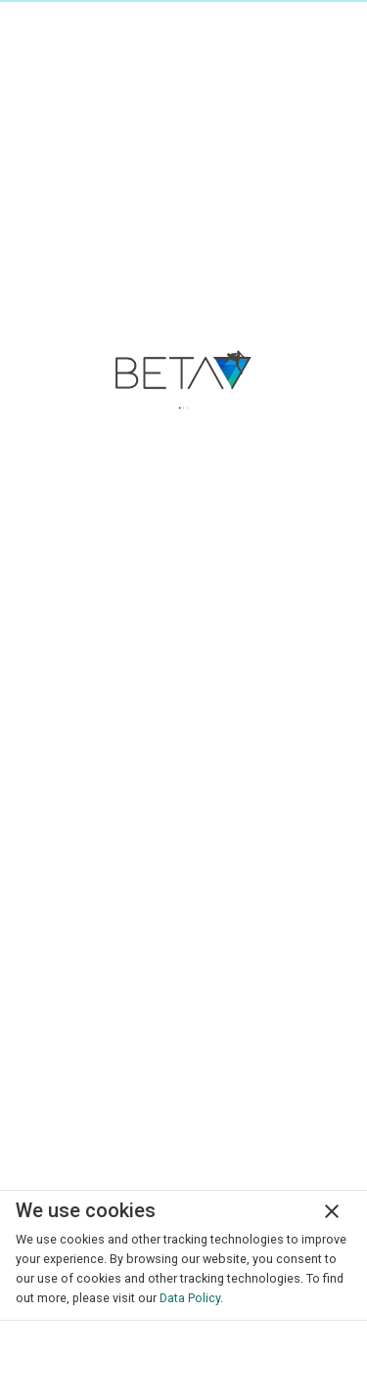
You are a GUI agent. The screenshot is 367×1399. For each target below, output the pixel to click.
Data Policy (190, 1297)
